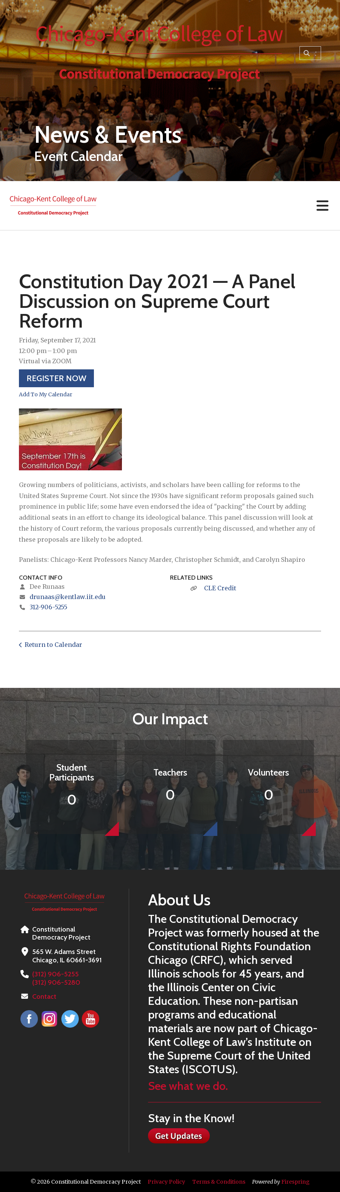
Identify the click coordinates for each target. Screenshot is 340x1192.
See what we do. (188, 1086)
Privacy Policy (166, 1181)
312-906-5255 (48, 607)
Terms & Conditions (218, 1181)
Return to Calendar (53, 644)
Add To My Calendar (45, 394)
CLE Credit (220, 588)
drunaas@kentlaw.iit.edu (68, 597)
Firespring (295, 1181)
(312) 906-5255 (55, 974)
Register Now (56, 378)
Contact (44, 996)
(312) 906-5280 (56, 982)
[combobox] (310, 53)
